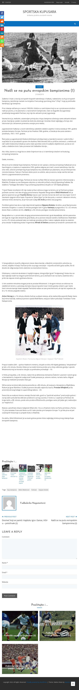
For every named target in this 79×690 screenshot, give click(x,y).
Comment (5, 537)
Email (4, 572)
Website (5, 582)
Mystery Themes (70, 682)
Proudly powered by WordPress (36, 682)
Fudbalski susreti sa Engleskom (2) (20, 636)
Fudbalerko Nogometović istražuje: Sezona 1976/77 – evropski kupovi (22, 478)
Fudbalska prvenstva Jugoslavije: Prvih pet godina (30, 476)
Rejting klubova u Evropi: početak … (39, 475)
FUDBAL (39, 87)
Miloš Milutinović (24, 490)
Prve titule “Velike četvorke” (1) (14, 474)
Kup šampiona (12, 490)
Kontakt (67, 2)
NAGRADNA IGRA (49, 2)
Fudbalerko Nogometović (33, 503)
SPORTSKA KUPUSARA (39, 12)
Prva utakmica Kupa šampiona (4, 475)
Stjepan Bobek (43, 490)
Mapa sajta (59, 2)
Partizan (34, 490)
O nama (73, 2)
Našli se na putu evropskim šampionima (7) (48, 476)
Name (5, 562)
